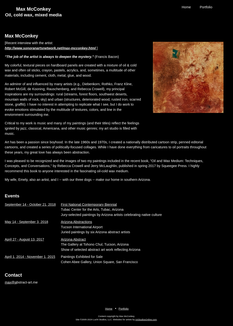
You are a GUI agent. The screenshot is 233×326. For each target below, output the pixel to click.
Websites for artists (122, 319)
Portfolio (206, 7)
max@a (11, 282)
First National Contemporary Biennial (89, 204)
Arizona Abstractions (76, 222)
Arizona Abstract (73, 239)
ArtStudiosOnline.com (146, 319)
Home (186, 7)
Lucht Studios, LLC (102, 319)
